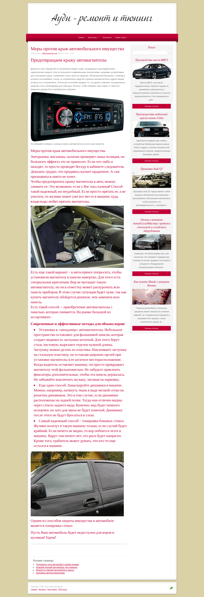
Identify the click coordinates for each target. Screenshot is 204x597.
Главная (34, 589)
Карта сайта (120, 37)
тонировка (90, 420)
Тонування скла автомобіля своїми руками (57, 564)
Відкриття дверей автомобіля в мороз (55, 570)
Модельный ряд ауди (49, 53)
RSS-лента (62, 589)
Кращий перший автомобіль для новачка (56, 567)
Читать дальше (151, 106)
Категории (92, 38)
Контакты (107, 37)
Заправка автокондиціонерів (50, 573)
